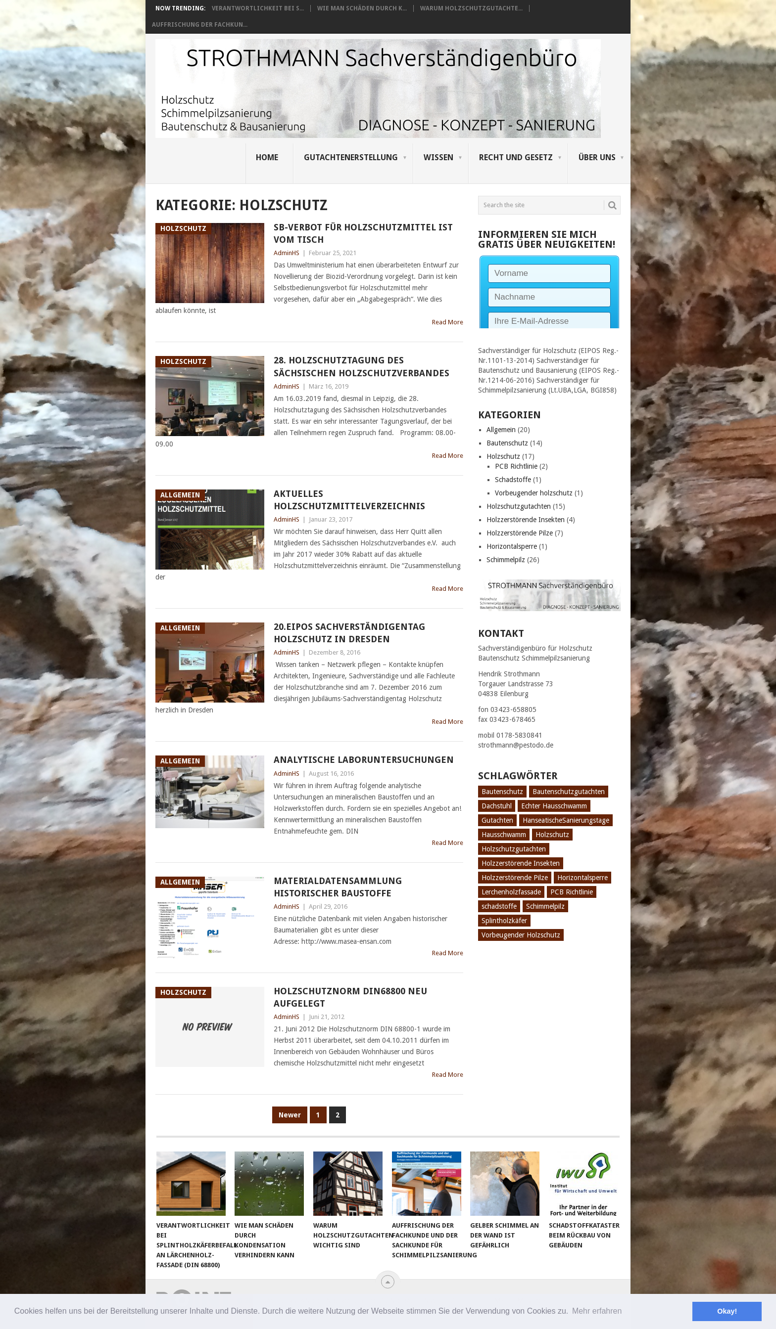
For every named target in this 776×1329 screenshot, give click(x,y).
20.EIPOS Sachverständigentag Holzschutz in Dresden (349, 632)
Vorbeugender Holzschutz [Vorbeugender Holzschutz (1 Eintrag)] (521, 935)
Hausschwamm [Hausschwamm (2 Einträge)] (504, 835)
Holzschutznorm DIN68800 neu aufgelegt (350, 997)
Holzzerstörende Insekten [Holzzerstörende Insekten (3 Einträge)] (521, 863)
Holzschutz (503, 456)
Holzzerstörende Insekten (525, 520)
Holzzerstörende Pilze (519, 533)
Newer (290, 1115)
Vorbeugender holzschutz (534, 493)
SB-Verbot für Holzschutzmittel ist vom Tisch (363, 233)
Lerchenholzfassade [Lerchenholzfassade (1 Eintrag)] (511, 892)
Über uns (597, 157)
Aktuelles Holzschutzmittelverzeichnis (349, 499)
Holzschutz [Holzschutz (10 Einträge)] (552, 835)
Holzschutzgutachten (518, 506)
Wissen (438, 157)
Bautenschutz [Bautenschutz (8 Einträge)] (502, 792)
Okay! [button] (727, 1311)
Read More (447, 322)
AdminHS (286, 253)
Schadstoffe (513, 480)
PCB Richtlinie (516, 466)
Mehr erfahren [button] (597, 1311)
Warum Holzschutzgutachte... (471, 8)
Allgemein (501, 430)
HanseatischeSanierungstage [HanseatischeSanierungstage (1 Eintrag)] (566, 820)
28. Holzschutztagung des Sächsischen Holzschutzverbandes (361, 366)
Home (267, 157)
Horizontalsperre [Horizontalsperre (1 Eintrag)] (582, 878)
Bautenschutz (507, 443)
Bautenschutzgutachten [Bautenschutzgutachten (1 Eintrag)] (569, 792)
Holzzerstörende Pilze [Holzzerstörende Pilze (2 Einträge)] (515, 878)
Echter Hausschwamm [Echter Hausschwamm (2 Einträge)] (554, 806)
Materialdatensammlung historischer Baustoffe (338, 887)
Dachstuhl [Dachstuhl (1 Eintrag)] (497, 806)
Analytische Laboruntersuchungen (364, 759)
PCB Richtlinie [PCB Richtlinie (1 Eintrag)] (571, 892)
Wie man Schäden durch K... (362, 8)
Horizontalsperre (511, 546)
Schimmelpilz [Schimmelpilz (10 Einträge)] (545, 906)
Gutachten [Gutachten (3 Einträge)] (497, 820)
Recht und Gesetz (516, 157)
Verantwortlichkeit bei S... (258, 8)
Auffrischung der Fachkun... (199, 24)
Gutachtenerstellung (351, 157)
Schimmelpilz (505, 560)
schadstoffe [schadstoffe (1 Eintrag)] (499, 906)
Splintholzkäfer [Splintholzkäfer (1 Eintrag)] (504, 921)
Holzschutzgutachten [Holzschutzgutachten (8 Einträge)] (514, 849)
